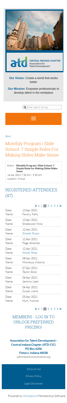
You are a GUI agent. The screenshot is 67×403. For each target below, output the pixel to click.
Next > (57, 206)
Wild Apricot (30, 396)
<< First (35, 206)
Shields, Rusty (30, 233)
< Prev (38, 206)
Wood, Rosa (29, 252)
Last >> (60, 206)
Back (8, 136)
